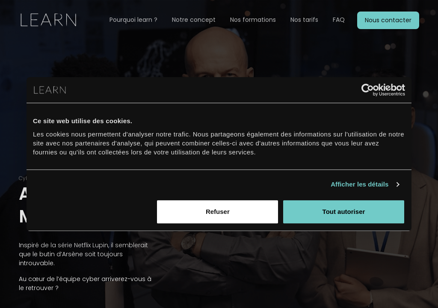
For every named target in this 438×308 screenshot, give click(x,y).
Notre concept (194, 19)
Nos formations (253, 19)
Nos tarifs (304, 19)
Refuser (218, 211)
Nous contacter (388, 20)
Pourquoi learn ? (133, 19)
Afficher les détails (359, 184)
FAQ (339, 19)
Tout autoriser (344, 211)
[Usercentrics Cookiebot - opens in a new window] (367, 89)
